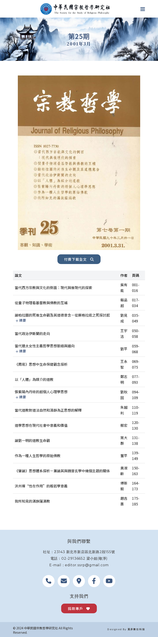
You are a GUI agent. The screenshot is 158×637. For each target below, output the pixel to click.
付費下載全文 (79, 259)
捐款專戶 (79, 608)
